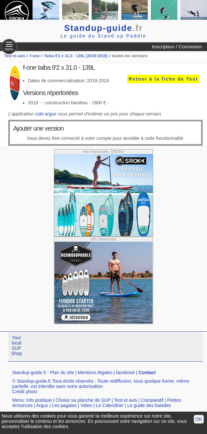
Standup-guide (103, 28)
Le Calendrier (110, 405)
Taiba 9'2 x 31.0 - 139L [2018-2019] (75, 56)
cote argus (45, 113)
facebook (125, 372)
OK (199, 419)
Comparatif (152, 400)
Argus (42, 405)
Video (86, 405)
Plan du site (62, 372)
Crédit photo (24, 391)
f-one (34, 56)
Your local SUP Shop (16, 345)
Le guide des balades (149, 405)
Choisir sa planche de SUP (83, 400)
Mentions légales (95, 372)
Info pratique (39, 400)
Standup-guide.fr (29, 372)
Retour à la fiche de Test (163, 79)
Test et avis (15, 56)
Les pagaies (64, 405)
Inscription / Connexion (177, 46)
